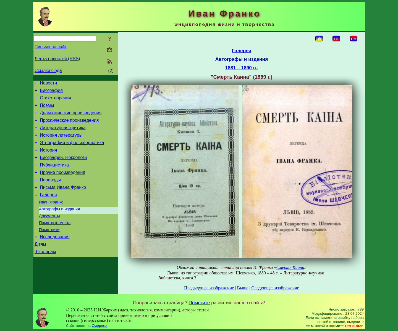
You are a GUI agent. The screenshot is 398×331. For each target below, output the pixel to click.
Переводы (50, 191)
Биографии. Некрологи (63, 166)
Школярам (45, 271)
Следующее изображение (275, 287)
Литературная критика (62, 133)
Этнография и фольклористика (72, 150)
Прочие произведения (62, 183)
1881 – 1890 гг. (241, 67)
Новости (48, 83)
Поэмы (47, 108)
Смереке (99, 326)
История (48, 158)
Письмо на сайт (51, 46)
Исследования (54, 255)
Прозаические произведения (69, 125)
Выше (242, 287)
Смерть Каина (290, 267)
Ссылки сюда (48, 70)
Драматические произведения (70, 117)
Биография (51, 92)
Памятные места (55, 239)
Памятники (49, 247)
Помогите (199, 302)
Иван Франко (51, 216)
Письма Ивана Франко (63, 199)
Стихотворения (55, 100)
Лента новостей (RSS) (57, 58)
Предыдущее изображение (209, 287)
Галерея (48, 208)
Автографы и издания (59, 224)
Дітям (40, 263)
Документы (49, 231)
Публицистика (54, 175)
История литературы (61, 141)
